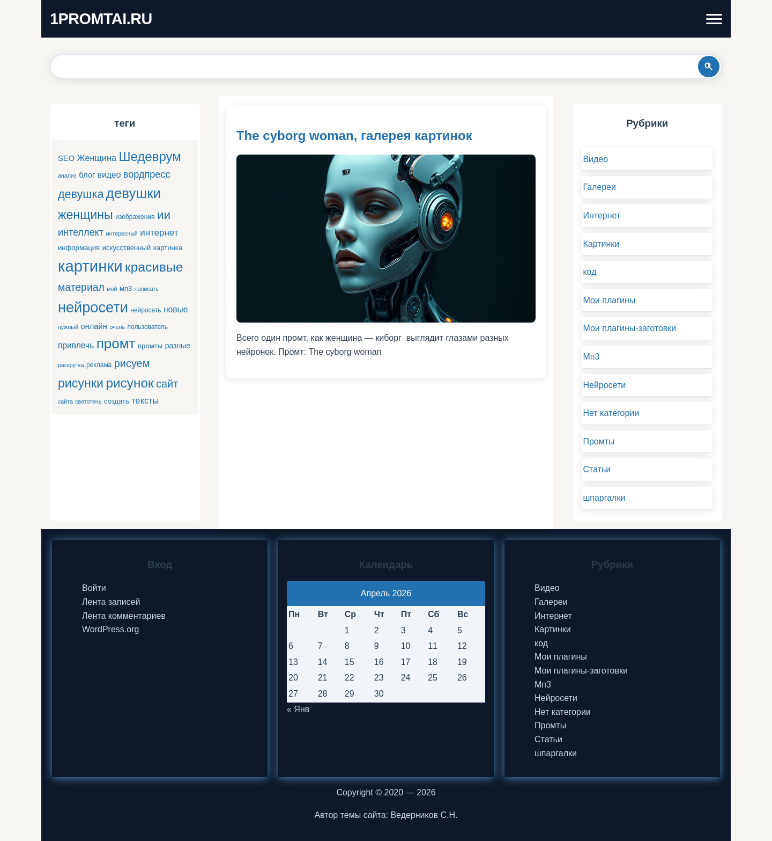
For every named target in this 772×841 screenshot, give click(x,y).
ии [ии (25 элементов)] (163, 215)
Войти (94, 588)
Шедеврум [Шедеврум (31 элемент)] (149, 156)
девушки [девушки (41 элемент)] (133, 193)
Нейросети (604, 385)
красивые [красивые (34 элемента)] (154, 267)
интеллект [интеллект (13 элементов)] (80, 232)
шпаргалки (604, 497)
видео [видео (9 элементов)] (109, 174)
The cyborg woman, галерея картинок (354, 135)
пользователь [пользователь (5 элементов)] (148, 327)
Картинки (601, 243)
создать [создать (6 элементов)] (116, 401)
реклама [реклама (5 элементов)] (99, 365)
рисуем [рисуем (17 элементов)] (132, 363)
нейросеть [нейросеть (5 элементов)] (145, 310)
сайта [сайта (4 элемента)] (65, 401)
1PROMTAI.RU (101, 18)
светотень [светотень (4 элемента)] (88, 401)
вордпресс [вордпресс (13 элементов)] (146, 174)
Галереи (599, 187)
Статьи (597, 469)
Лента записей (111, 601)
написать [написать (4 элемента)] (147, 289)
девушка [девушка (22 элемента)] (80, 194)
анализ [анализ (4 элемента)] (67, 175)
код (589, 271)
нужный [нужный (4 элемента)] (68, 327)
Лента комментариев (124, 615)
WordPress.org (110, 629)
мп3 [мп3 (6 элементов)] (126, 288)
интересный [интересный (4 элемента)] (122, 233)
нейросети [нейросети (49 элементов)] (93, 307)
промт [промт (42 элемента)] (116, 343)
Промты (598, 441)
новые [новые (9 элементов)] (176, 309)
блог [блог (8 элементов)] (87, 175)
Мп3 (591, 356)
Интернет (601, 215)
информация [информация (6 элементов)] (79, 248)
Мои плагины (609, 300)
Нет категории (611, 413)
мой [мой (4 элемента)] (112, 289)
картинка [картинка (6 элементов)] (167, 248)
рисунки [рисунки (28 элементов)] (80, 383)
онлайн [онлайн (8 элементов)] (93, 326)
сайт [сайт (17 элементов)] (167, 384)
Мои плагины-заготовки (629, 328)
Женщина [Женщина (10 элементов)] (96, 158)
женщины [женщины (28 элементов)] (85, 215)
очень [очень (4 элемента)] (117, 327)
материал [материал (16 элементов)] (81, 287)
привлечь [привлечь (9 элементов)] (76, 345)
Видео (595, 159)
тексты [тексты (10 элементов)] (145, 400)
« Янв (298, 709)
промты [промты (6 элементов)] (150, 346)
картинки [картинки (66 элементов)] (90, 266)
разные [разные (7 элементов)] (177, 345)
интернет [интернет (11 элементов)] (159, 233)
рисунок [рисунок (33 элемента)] (129, 383)
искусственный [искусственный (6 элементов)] (126, 248)
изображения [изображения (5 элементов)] (134, 217)
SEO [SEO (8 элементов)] (66, 158)
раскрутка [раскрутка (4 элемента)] (71, 365)
